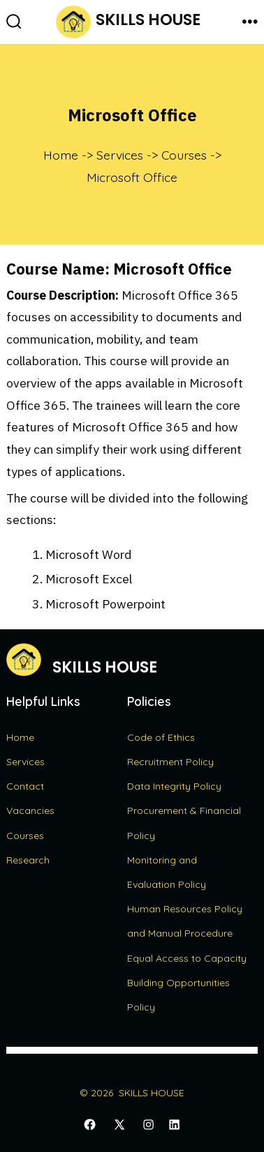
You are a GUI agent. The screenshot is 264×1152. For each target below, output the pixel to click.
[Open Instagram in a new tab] (149, 1125)
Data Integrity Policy (174, 786)
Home (20, 737)
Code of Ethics (161, 737)
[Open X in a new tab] (119, 1125)
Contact (25, 786)
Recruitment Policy (170, 761)
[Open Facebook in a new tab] (89, 1125)
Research (28, 860)
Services (25, 761)
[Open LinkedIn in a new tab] (174, 1125)
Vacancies (30, 810)
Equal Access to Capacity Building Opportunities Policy (187, 982)
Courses (25, 835)
